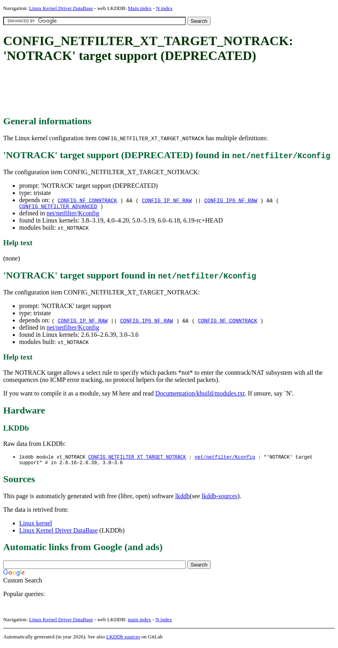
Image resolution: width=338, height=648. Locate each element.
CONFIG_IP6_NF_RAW (230, 200)
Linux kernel (35, 526)
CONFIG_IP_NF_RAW (167, 200)
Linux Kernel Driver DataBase (61, 8)
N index (164, 8)
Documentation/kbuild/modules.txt (200, 394)
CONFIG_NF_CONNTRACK (87, 200)
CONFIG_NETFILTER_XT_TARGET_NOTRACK (137, 458)
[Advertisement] (148, 90)
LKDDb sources (123, 639)
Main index (140, 8)
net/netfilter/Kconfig (72, 214)
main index (139, 622)
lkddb (182, 498)
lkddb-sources (220, 498)
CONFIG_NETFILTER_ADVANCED (58, 207)
